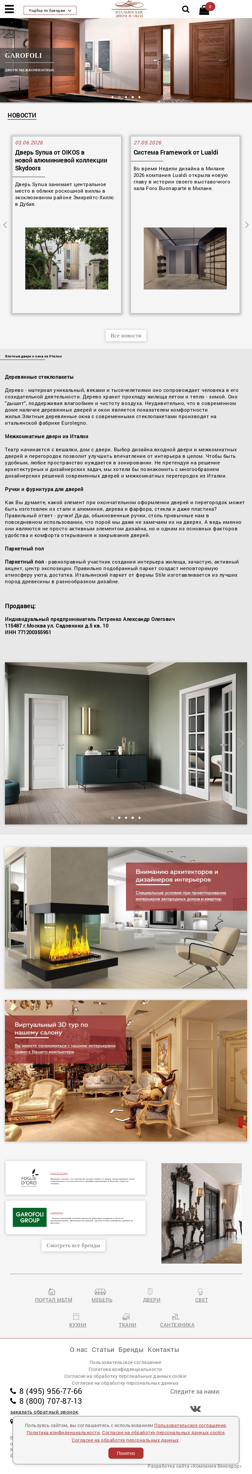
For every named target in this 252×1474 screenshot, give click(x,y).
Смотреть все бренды (73, 1245)
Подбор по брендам (50, 10)
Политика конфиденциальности (125, 1369)
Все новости (126, 335)
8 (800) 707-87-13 (46, 1401)
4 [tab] (133, 97)
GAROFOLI (57, 1212)
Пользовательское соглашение (125, 1362)
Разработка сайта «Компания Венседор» (195, 1466)
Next (247, 225)
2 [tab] (119, 97)
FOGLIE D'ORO (59, 1173)
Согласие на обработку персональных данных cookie (125, 1376)
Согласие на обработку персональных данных (125, 1383)
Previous (5, 225)
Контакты (163, 1349)
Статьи (103, 1349)
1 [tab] (113, 97)
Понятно (126, 1453)
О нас (79, 1349)
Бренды (131, 1349)
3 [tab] (126, 97)
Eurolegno (73, 422)
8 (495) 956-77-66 (46, 1391)
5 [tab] (139, 97)
